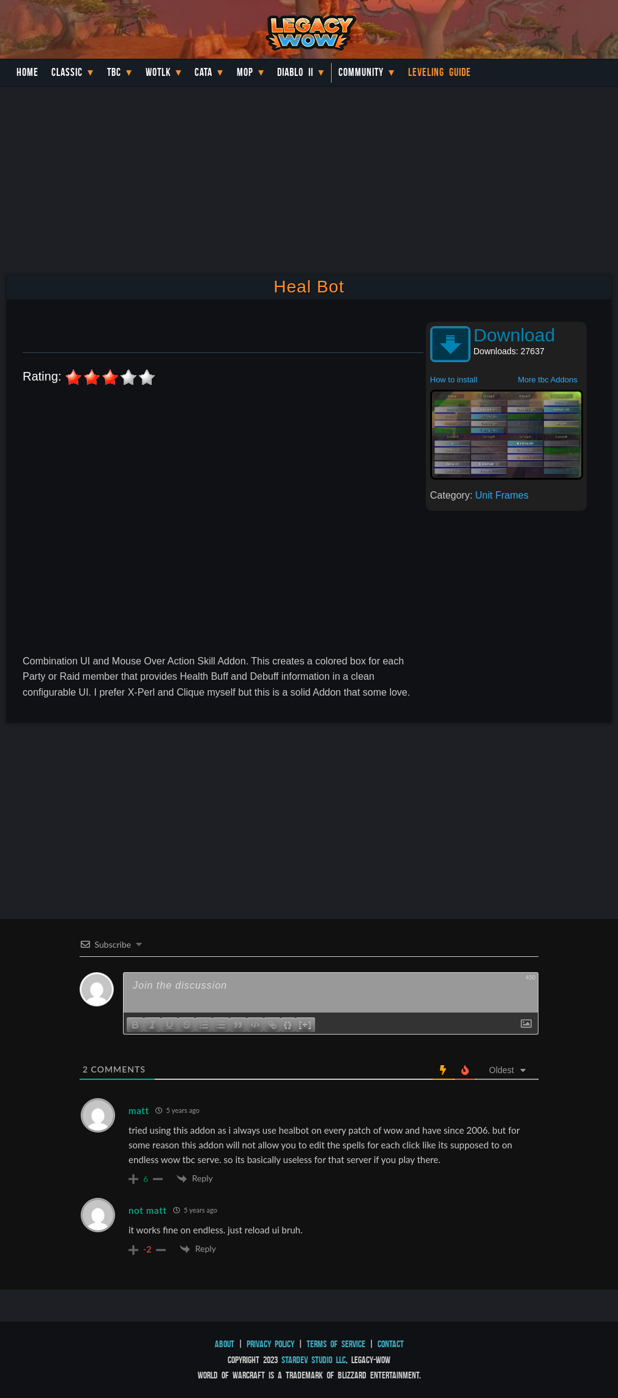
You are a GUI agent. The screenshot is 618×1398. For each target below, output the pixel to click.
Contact (391, 1344)
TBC (114, 72)
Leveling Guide (439, 72)
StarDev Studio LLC (313, 1360)
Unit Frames (502, 495)
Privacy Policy (270, 1344)
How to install (453, 379)
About (224, 1344)
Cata (203, 72)
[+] (305, 1023)
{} (288, 1023)
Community (361, 72)
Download (514, 335)
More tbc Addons (548, 379)
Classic (67, 72)
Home (28, 72)
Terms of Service (336, 1344)
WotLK (158, 72)
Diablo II (295, 72)
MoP (245, 72)
